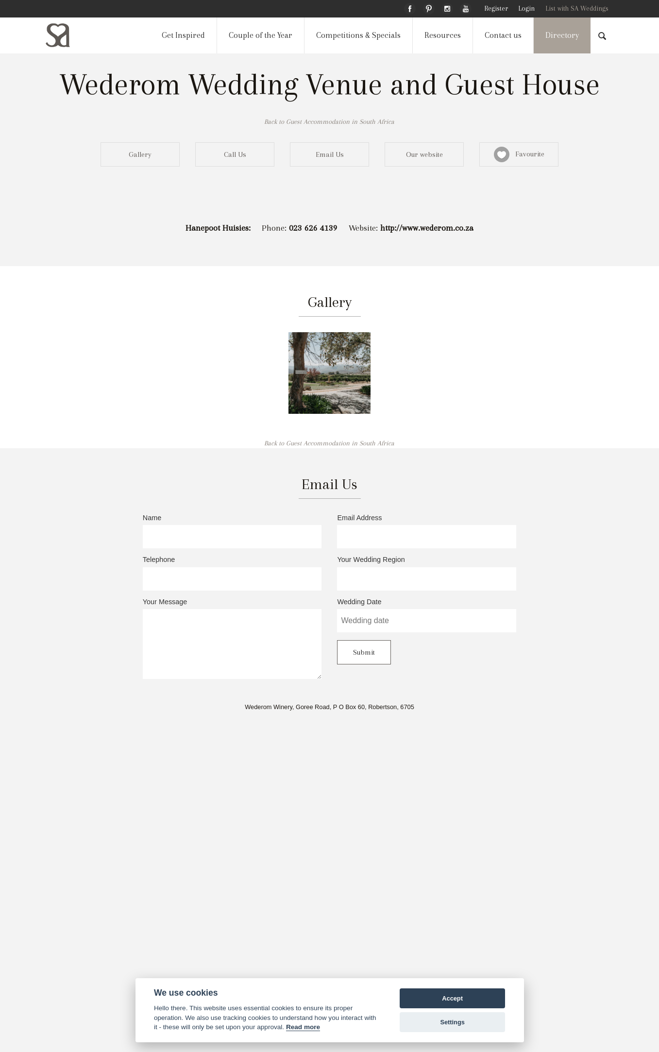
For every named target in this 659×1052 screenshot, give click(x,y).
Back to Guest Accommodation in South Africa (329, 121)
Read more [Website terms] (303, 1027)
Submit (364, 652)
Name (232, 531)
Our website (424, 154)
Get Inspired (183, 35)
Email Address (426, 531)
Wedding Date (426, 615)
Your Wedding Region (426, 573)
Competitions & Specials (358, 35)
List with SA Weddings (576, 8)
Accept (452, 998)
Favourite (519, 154)
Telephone (232, 573)
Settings (452, 1022)
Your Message (232, 638)
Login (526, 8)
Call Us (235, 154)
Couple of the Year (260, 35)
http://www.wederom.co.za (426, 228)
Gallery (140, 154)
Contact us (503, 35)
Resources (442, 35)
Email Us (330, 154)
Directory (562, 35)
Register (496, 8)
